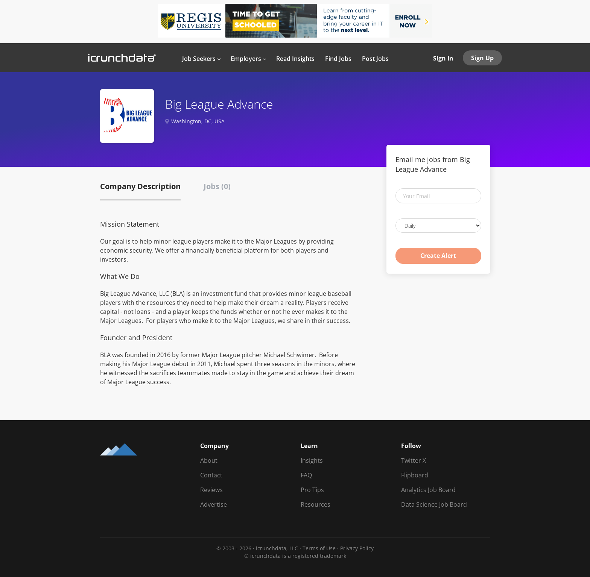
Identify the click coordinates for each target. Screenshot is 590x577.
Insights (312, 460)
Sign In (443, 58)
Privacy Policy (357, 548)
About (208, 460)
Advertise (213, 504)
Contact (211, 475)
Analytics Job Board (428, 490)
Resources (315, 504)
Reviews (211, 490)
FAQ (306, 475)
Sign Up (482, 58)
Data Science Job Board (434, 504)
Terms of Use (319, 548)
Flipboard (414, 475)
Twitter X (413, 460)
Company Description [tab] (140, 186)
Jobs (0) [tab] (217, 186)
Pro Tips (312, 490)
